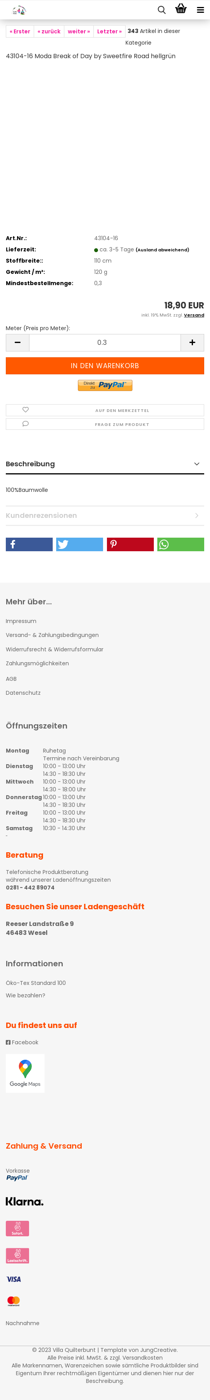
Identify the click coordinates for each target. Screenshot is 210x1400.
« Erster (20, 31)
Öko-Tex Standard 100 (36, 983)
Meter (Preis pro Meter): (38, 328)
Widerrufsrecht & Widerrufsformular (54, 649)
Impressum (21, 621)
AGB (11, 679)
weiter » (79, 31)
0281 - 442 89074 (30, 887)
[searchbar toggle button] (161, 10)
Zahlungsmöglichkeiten (37, 663)
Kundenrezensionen (41, 515)
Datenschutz (23, 693)
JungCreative (158, 1350)
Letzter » (109, 31)
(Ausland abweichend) (162, 250)
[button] (29, 544)
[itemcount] (105, 342)
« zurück (49, 31)
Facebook (22, 1042)
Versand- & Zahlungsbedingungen (52, 635)
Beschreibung (30, 464)
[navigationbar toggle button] (200, 10)
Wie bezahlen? (25, 995)
